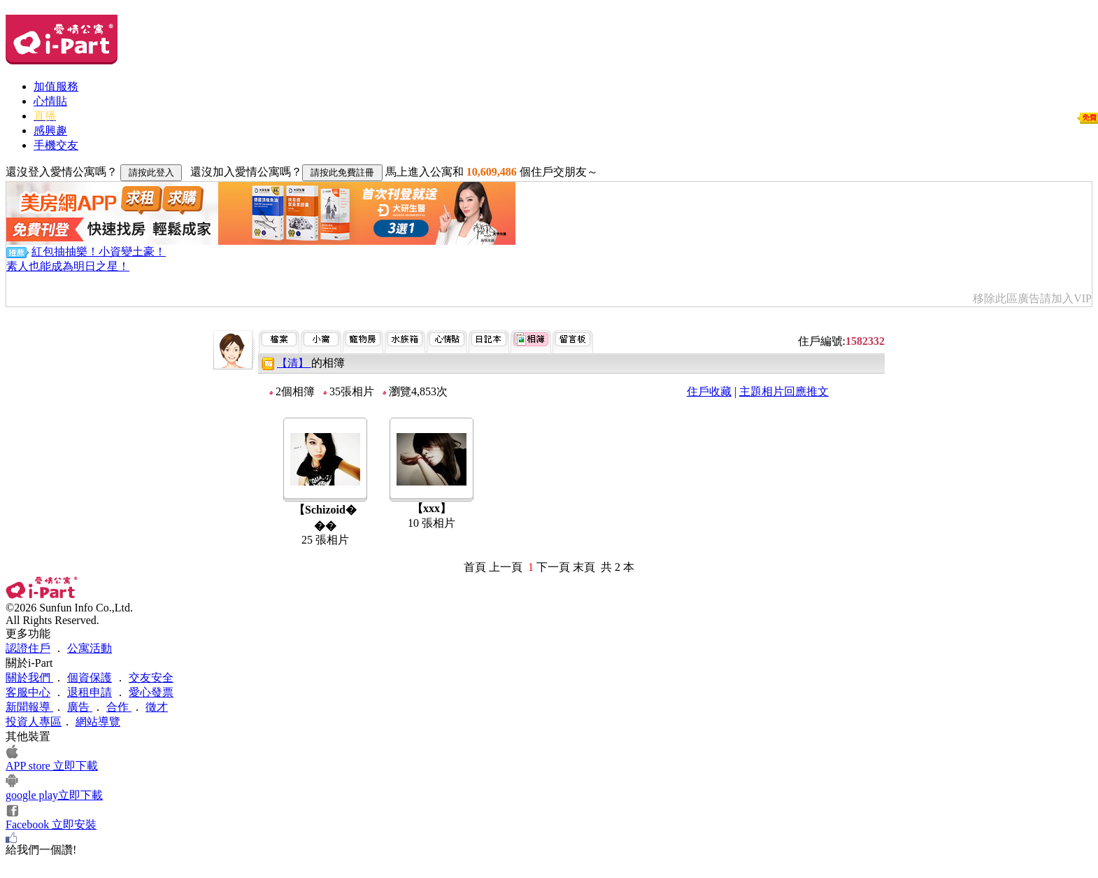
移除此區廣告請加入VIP (1032, 298)
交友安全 (151, 678)
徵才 (156, 707)
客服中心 (28, 692)
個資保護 (89, 678)
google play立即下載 (54, 795)
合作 (118, 707)
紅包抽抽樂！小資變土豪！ (98, 251)
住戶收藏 (709, 391)
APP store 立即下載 (52, 766)
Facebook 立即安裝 (51, 824)
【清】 (294, 363)
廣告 (79, 707)
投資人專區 (34, 722)
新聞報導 (29, 707)
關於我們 (29, 678)
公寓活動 (89, 648)
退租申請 (89, 692)
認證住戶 (28, 648)
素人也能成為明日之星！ (67, 266)
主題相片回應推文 (784, 391)
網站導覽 (98, 722)
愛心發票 (151, 692)
